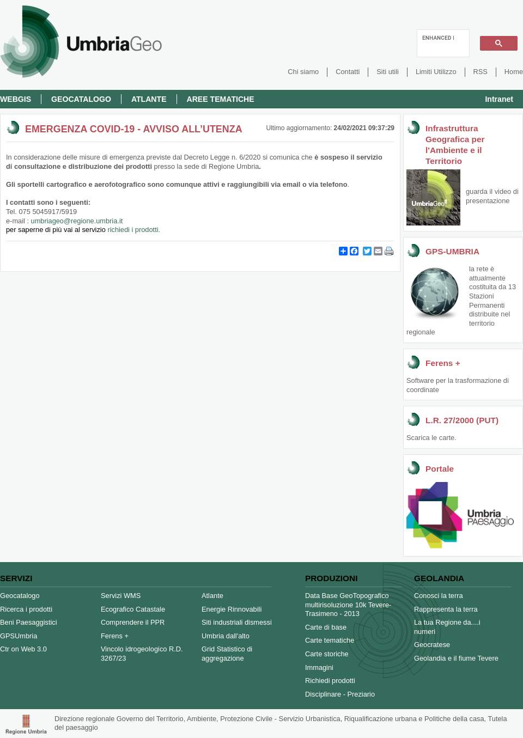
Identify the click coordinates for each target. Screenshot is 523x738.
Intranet (499, 99)
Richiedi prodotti (330, 680)
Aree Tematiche (220, 99)
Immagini (319, 667)
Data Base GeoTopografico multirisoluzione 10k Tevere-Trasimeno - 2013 (348, 604)
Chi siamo (303, 72)
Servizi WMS (121, 595)
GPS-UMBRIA (452, 251)
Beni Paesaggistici (28, 622)
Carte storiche (327, 654)
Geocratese (432, 645)
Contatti (348, 72)
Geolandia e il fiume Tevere (456, 658)
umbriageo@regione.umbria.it (64, 225)
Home (513, 72)
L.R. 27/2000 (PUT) (461, 420)
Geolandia (439, 578)
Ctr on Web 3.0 (23, 649)
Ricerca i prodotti (26, 609)
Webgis (15, 99)
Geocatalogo (81, 99)
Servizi (16, 578)
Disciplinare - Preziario (340, 694)
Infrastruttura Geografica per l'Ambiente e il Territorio (454, 145)
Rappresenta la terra (446, 609)
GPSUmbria (18, 636)
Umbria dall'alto (226, 636)
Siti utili (387, 72)
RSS (480, 72)
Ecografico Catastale (133, 609)
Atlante (149, 99)
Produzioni (331, 578)
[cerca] (438, 37)
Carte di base (325, 627)
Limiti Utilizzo (436, 72)
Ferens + (442, 363)
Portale (439, 468)
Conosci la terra (438, 595)
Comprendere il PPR (133, 622)
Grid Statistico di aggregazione (227, 653)
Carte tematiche (329, 640)
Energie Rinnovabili (232, 609)
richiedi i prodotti (132, 229)
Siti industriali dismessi (237, 622)
